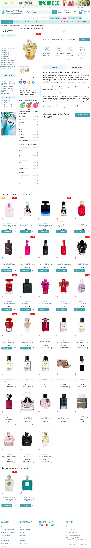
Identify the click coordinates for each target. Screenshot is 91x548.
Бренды (3, 527)
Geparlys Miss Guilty (27, 342)
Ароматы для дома (33, 18)
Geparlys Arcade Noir (6, 79)
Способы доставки (23, 7)
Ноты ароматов (25, 543)
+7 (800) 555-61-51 (66, 10)
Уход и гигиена (5, 535)
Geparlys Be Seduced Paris (8, 48)
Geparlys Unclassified (6, 93)
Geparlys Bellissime (6, 52)
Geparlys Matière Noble (7, 104)
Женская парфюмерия (7, 529)
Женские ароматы (7, 18)
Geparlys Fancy (5, 58)
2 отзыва (67, 221)
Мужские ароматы (19, 18)
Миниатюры (44, 18)
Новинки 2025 (55, 18)
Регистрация (86, 7)
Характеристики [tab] (77, 67)
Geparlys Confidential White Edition (8, 84)
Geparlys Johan (82, 303)
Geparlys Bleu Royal (6, 81)
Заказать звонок (63, 14)
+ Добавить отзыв (82, 114)
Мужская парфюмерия (7, 532)
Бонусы (22, 535)
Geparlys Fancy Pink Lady (7, 62)
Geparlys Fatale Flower (6, 64)
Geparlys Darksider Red (7, 86)
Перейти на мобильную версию (78, 544)
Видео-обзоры (5, 540)
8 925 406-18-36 (73, 532)
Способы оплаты (38, 7)
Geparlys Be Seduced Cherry (8, 42)
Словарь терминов (70, 32)
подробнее (46, 57)
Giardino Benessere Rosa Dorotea (9, 499)
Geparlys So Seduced (64, 226)
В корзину (84, 39)
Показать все (4, 72)
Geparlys (25, 194)
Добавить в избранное (83, 32)
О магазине (4, 543)
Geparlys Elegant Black (7, 88)
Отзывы (3, 546)
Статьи (3, 538)
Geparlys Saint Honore (6, 109)
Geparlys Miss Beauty (9, 342)
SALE (64, 18)
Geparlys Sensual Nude (63, 381)
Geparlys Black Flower (6, 54)
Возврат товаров (25, 529)
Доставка (23, 527)
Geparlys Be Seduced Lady (8, 46)
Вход (81, 7)
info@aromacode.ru (74, 535)
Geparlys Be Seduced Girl (7, 44)
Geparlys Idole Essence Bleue (7, 91)
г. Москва (9, 7)
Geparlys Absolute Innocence (5, 39)
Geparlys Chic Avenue (6, 102)
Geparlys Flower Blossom (8, 66)
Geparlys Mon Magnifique (45, 456)
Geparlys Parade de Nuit (7, 107)
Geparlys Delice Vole (6, 56)
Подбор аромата (75, 18)
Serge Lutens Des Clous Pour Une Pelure (27, 499)
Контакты (23, 540)
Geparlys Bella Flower (6, 50)
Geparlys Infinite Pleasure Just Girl (9, 225)
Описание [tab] (54, 67)
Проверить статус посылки (56, 7)
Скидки (71, 7)
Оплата (22, 532)
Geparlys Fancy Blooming (7, 60)
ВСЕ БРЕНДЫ (85, 22)
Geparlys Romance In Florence (45, 342)
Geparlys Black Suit (6, 100)
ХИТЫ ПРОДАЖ (7, 22)
